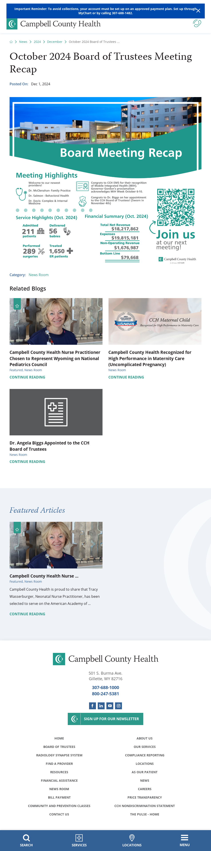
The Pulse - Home (144, 814)
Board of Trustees (59, 747)
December (54, 41)
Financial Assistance (59, 780)
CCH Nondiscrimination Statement (144, 806)
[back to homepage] (11, 41)
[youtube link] (109, 705)
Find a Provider (59, 763)
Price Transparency (144, 797)
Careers (144, 789)
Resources (59, 772)
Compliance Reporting (144, 755)
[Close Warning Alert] (198, 11)
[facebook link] (92, 705)
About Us (145, 738)
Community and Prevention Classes (59, 806)
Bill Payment (59, 797)
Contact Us (59, 814)
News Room (39, 274)
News (23, 41)
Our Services (145, 747)
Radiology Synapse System (59, 755)
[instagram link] (118, 705)
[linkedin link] (101, 705)
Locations (145, 763)
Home (59, 738)
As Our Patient (144, 772)
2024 (37, 41)
